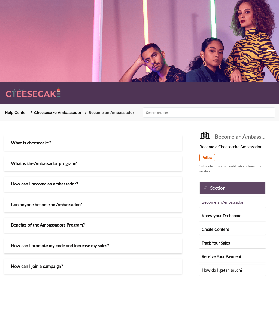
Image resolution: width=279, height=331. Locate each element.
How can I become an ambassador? (44, 184)
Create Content (215, 229)
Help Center (16, 112)
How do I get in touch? (222, 270)
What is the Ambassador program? (44, 163)
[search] (209, 112)
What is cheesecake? (31, 143)
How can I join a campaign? (37, 266)
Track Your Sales (216, 243)
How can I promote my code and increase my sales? (60, 246)
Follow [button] (207, 157)
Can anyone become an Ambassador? (46, 205)
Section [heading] (218, 188)
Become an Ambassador (223, 202)
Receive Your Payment (221, 256)
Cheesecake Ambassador (57, 112)
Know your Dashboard (221, 215)
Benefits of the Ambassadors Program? (48, 225)
